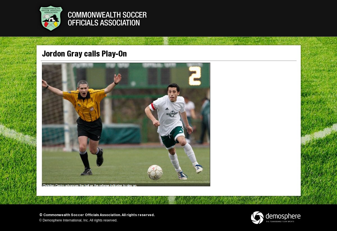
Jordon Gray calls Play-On (84, 55)
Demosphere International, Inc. (66, 220)
